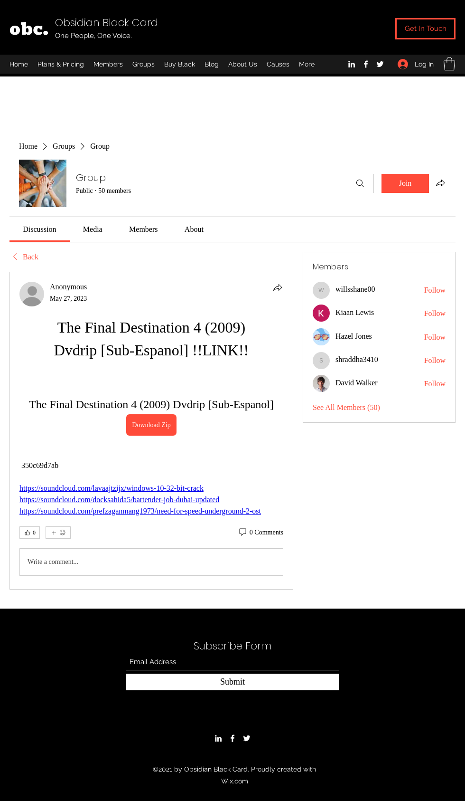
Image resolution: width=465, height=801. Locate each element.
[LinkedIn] (351, 64)
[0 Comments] (260, 532)
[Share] (277, 287)
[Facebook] (366, 64)
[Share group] (440, 183)
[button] (449, 64)
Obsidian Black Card (106, 22)
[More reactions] (58, 532)
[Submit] (232, 682)
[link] (39, 229)
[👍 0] (29, 532)
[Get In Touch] (425, 28)
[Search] (360, 183)
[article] (151, 431)
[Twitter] (380, 64)
